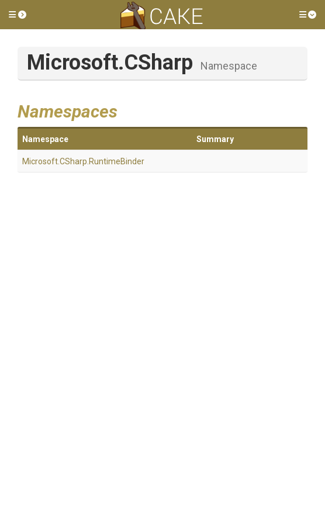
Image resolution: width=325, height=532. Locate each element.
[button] (17, 14)
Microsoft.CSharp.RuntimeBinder (83, 161)
